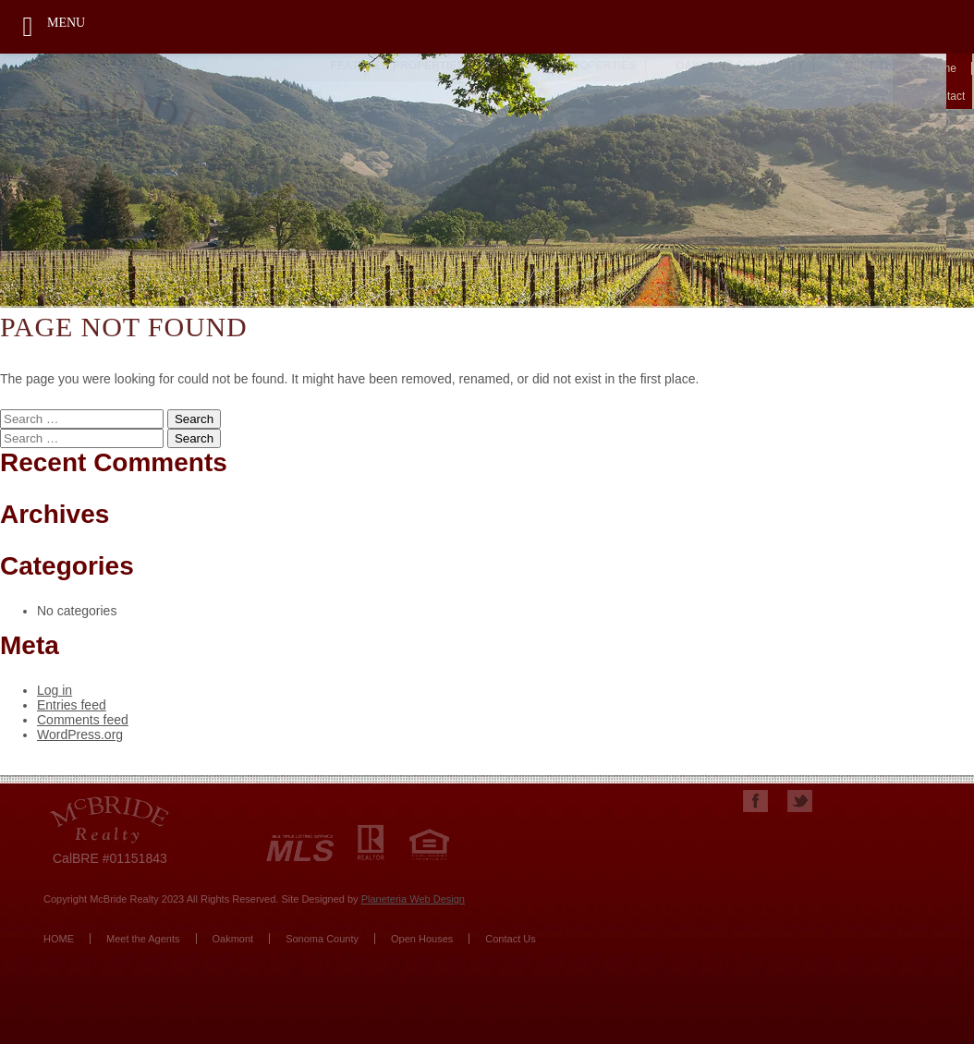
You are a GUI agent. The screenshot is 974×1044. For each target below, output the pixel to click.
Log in (54, 690)
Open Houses (422, 938)
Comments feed (82, 719)
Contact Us (510, 938)
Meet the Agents (143, 938)
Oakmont (233, 938)
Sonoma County (322, 938)
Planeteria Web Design (413, 898)
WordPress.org (80, 734)
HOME (58, 938)
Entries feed (71, 705)
